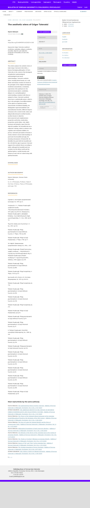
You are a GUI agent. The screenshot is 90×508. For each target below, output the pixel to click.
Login (86, 7)
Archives (38, 11)
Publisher (7, 15)
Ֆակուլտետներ (23, 2)
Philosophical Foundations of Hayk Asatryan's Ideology (33, 441)
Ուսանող (67, 2)
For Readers (65, 52)
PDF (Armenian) (44, 32)
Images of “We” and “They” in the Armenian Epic (32, 455)
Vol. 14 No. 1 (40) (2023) (25, 20)
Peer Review (29, 11)
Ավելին (74, 2)
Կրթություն (47, 2)
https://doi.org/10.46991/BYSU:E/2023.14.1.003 (21, 42)
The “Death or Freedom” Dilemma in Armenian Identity (34, 451)
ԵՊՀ (14, 2)
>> (11, 469)
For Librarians (66, 57)
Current (19, 11)
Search (83, 11)
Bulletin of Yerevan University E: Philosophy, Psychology (34, 7)
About (11, 11)
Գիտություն (57, 2)
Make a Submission (69, 65)
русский (64, 42)
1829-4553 (71, 26)
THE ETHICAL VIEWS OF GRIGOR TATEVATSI (32, 463)
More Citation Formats (44, 107)
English (64, 37)
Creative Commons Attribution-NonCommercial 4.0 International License (47, 82)
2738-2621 (71, 24)
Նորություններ (36, 2)
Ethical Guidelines (60, 11)
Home (4, 11)
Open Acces (47, 11)
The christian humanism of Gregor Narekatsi (31, 459)
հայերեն (64, 39)
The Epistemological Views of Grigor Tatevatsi (31, 418)
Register (80, 7)
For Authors (65, 55)
